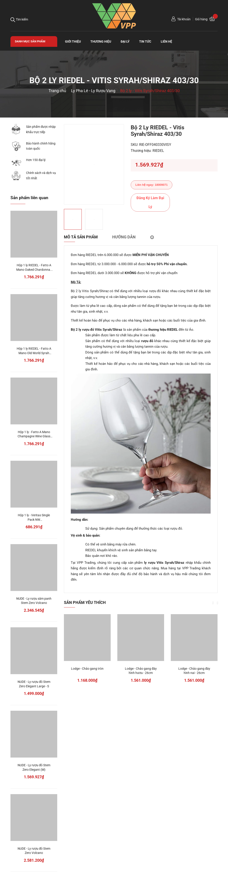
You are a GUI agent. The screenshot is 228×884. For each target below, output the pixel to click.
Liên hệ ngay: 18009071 (151, 184)
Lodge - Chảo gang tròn (87, 668)
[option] (94, 164)
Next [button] (217, 603)
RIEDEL (158, 151)
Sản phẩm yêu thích (85, 602)
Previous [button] (213, 603)
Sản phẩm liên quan (29, 197)
